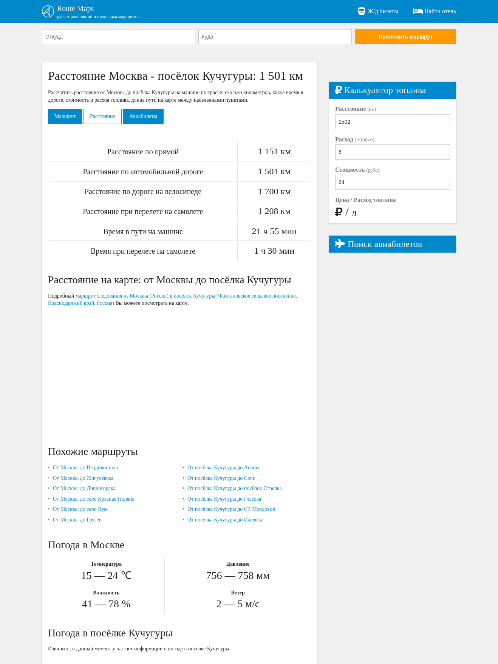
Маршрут (65, 116)
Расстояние (102, 116)
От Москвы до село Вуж (80, 509)
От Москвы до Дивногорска (84, 488)
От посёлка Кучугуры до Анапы (223, 467)
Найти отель (434, 11)
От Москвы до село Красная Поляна (94, 499)
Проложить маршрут (406, 37)
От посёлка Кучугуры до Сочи (221, 478)
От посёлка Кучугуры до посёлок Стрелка (234, 488)
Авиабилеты (143, 116)
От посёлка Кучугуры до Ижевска (225, 520)
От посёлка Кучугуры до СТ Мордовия (231, 509)
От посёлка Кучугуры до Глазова (224, 499)
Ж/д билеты (377, 11)
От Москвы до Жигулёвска (83, 478)
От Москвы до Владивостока (85, 467)
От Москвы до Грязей (77, 520)
